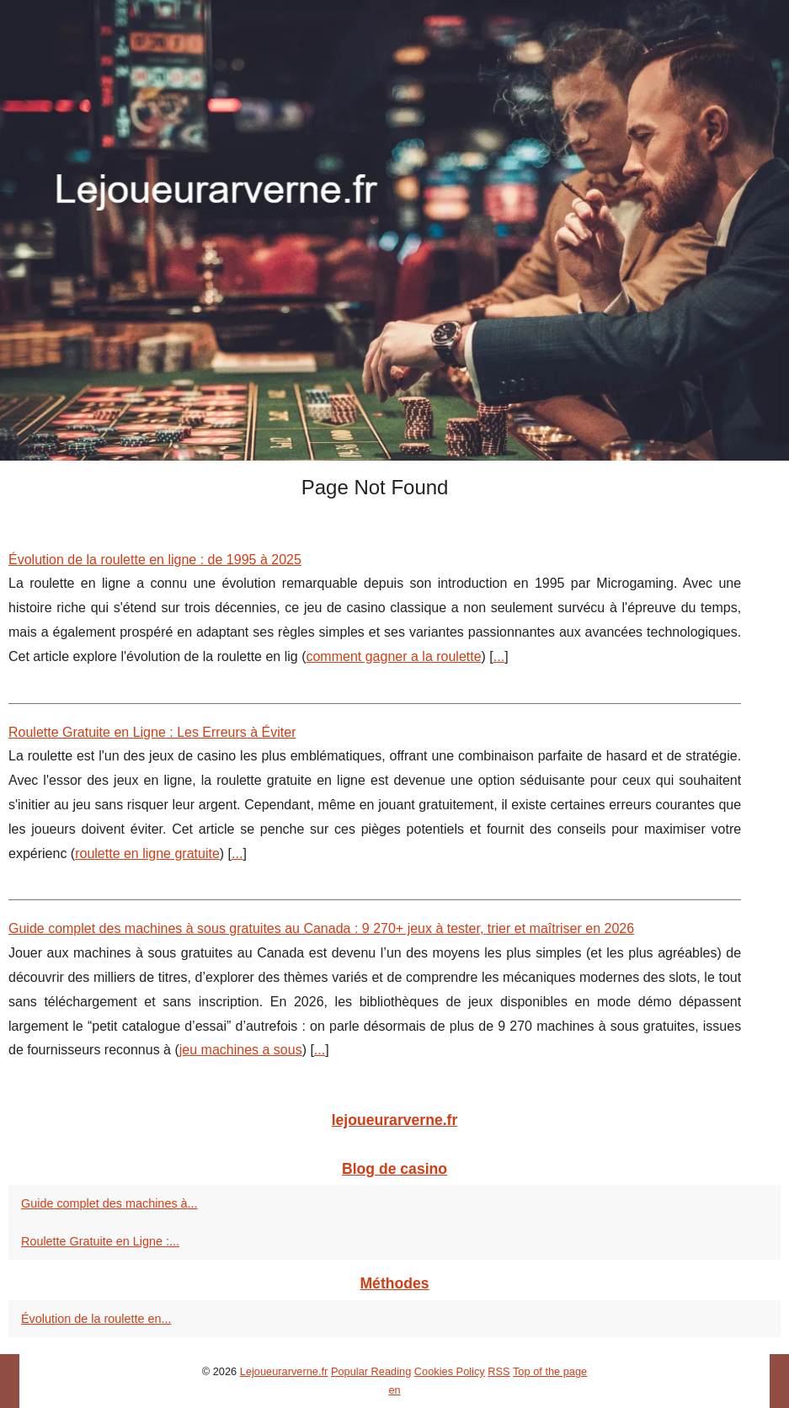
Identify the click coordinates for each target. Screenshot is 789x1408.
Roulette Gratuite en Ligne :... (100, 1241)
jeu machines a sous (240, 1050)
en (394, 1390)
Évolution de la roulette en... (96, 1318)
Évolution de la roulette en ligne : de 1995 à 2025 (154, 559)
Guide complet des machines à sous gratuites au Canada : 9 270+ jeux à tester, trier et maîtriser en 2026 (321, 928)
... (498, 656)
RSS (498, 1371)
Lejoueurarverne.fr (284, 1371)
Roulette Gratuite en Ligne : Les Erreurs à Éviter (152, 732)
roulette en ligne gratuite (147, 853)
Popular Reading (371, 1371)
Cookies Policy (449, 1371)
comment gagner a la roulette (393, 656)
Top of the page (550, 1371)
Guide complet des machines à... (109, 1203)
